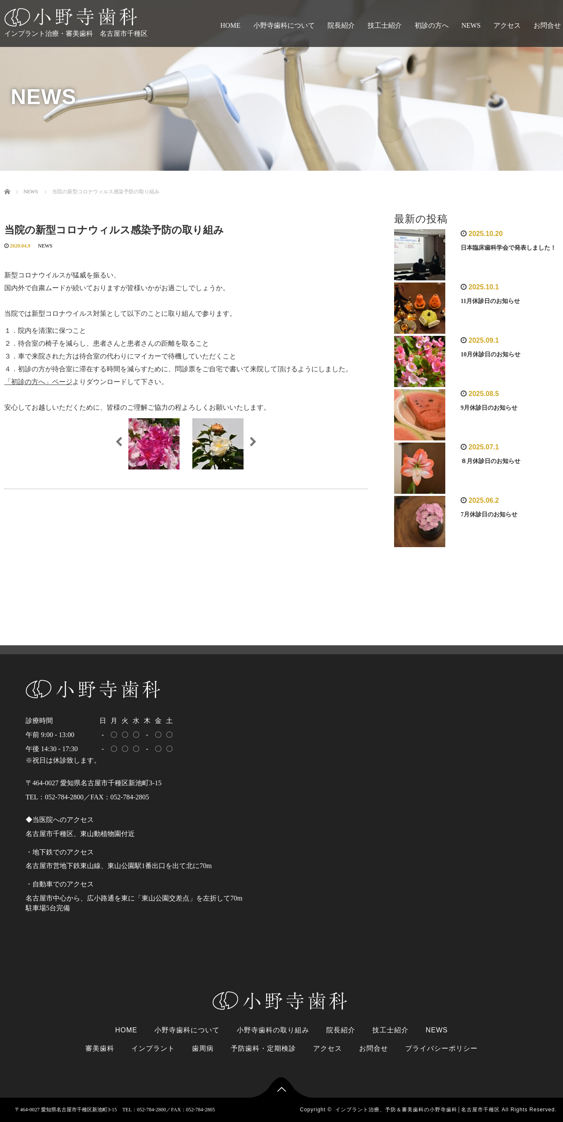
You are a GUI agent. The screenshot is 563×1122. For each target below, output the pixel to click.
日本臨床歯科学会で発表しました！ (508, 248)
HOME (231, 25)
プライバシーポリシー (441, 1048)
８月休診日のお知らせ (490, 461)
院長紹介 (341, 25)
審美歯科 (99, 1048)
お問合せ (373, 1048)
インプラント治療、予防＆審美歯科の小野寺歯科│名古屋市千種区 (417, 1110)
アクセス (507, 25)
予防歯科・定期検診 (263, 1048)
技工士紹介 (385, 25)
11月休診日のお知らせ (490, 301)
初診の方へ (432, 25)
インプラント (153, 1048)
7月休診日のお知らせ (489, 514)
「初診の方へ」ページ (38, 381)
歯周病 (203, 1048)
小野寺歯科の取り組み (273, 1030)
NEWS (471, 25)
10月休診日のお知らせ (490, 354)
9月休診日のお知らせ (489, 408)
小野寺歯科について (284, 25)
